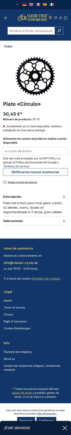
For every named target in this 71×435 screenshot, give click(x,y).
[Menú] (5, 17)
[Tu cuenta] (60, 17)
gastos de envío (22, 392)
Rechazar (26, 420)
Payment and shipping (17, 351)
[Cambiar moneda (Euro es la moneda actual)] (17, 5)
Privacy (8, 314)
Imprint (8, 300)
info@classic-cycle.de (21, 263)
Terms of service (14, 307)
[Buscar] (59, 31)
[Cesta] (65, 17)
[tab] (34, 204)
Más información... (47, 413)
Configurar (46, 420)
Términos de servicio (16, 166)
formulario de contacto (46, 278)
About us (9, 358)
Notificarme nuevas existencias (35, 172)
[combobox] (31, 31)
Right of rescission (15, 321)
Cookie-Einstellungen (17, 328)
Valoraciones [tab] (34, 221)
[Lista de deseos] (55, 17)
